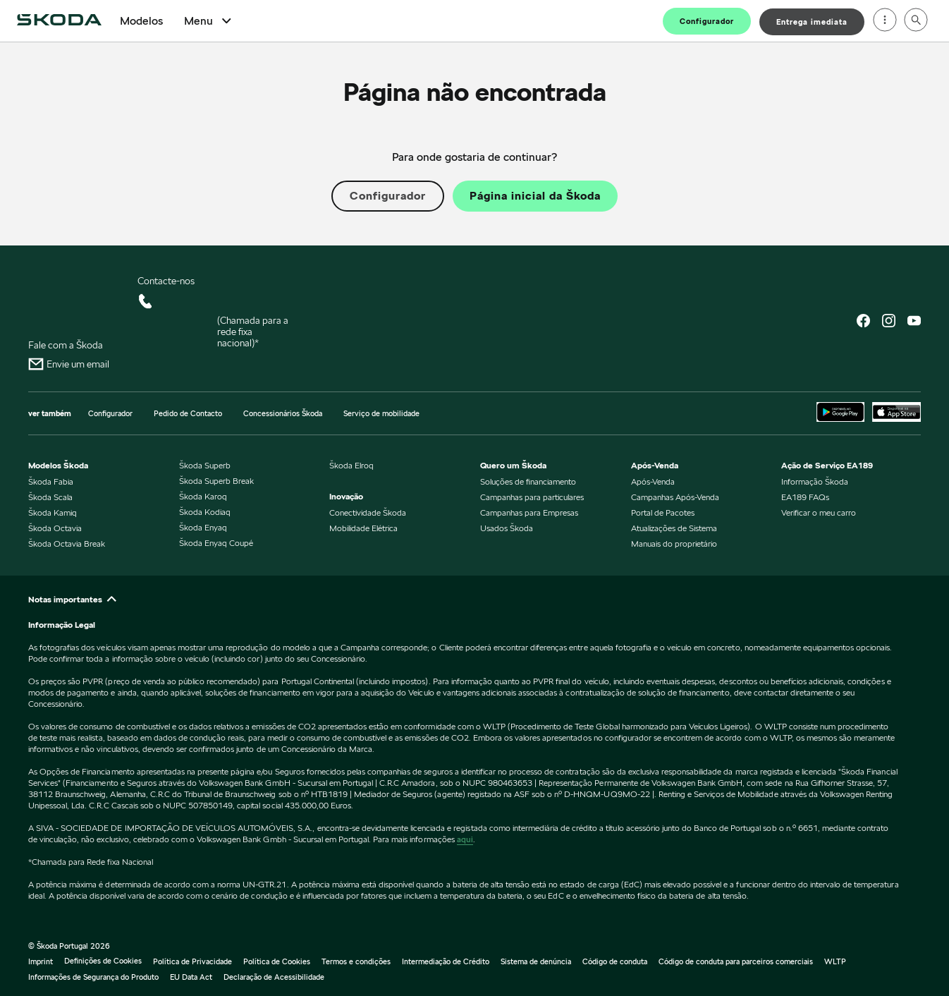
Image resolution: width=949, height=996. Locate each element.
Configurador (707, 21)
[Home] (59, 21)
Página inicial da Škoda (535, 196)
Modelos (141, 21)
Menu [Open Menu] (209, 21)
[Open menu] (885, 21)
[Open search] (916, 21)
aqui (465, 839)
